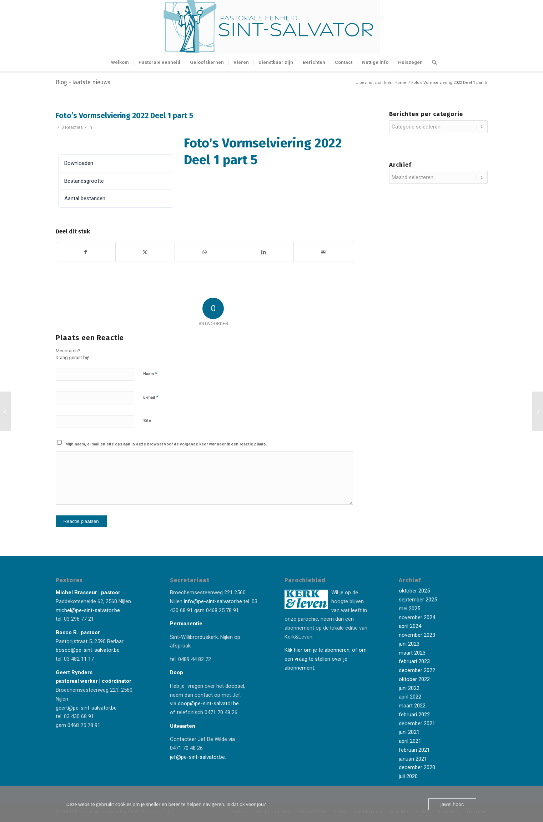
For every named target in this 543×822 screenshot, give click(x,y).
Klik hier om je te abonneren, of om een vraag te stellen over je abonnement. (326, 659)
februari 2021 (414, 750)
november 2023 (417, 635)
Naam (150, 373)
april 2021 (410, 741)
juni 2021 (409, 732)
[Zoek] (432, 62)
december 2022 (417, 670)
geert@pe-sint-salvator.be (86, 708)
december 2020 (417, 767)
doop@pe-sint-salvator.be (207, 703)
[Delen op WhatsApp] (204, 252)
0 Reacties (72, 127)
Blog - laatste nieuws (83, 82)
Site (147, 420)
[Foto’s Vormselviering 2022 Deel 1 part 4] (5, 411)
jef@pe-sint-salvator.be (197, 757)
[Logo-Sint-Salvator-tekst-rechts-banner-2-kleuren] (271, 27)
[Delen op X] (145, 252)
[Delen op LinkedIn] (263, 252)
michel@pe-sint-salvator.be (88, 610)
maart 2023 (412, 653)
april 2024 (410, 626)
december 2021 (417, 723)
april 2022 (410, 697)
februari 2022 (414, 714)
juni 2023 (409, 644)
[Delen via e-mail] (323, 252)
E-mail (150, 397)
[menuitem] (120, 62)
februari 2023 (414, 661)
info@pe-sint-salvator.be (212, 601)
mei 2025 (409, 608)
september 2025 (418, 599)
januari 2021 (413, 759)
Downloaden (76, 142)
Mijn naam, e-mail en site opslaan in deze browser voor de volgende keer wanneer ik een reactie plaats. (166, 444)
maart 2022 (412, 705)
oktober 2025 (414, 590)
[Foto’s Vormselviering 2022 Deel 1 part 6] (537, 411)
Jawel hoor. (452, 804)
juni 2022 (409, 688)
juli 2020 (408, 776)
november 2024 (417, 617)
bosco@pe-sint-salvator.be (88, 650)
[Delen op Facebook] (85, 252)
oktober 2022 (414, 679)
